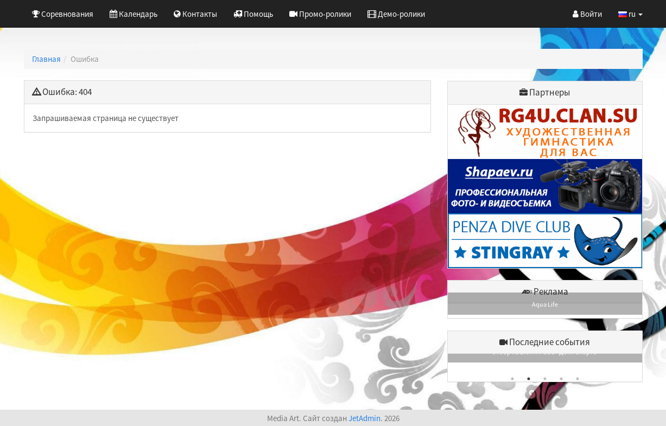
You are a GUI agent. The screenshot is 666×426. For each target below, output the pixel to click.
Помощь (253, 14)
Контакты (195, 14)
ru (630, 14)
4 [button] (561, 378)
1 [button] (512, 378)
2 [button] (528, 378)
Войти (587, 14)
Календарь (133, 14)
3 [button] (545, 378)
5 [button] (577, 378)
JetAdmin (364, 418)
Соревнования (62, 14)
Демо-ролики (396, 14)
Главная (46, 59)
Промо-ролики (320, 14)
